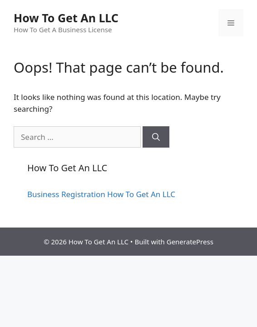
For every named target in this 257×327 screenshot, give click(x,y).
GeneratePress (190, 241)
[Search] (156, 137)
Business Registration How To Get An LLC (101, 194)
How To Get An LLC (66, 17)
